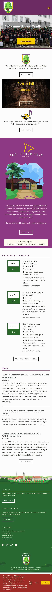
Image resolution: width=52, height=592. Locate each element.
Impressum (14, 567)
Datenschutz (21, 567)
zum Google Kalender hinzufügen (32, 285)
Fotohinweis (38, 567)
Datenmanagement (29, 567)
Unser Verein (26, 41)
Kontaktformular (7, 537)
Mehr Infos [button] (30, 582)
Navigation (48, 8)
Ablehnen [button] (36, 583)
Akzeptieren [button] (45, 583)
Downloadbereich (7, 540)
